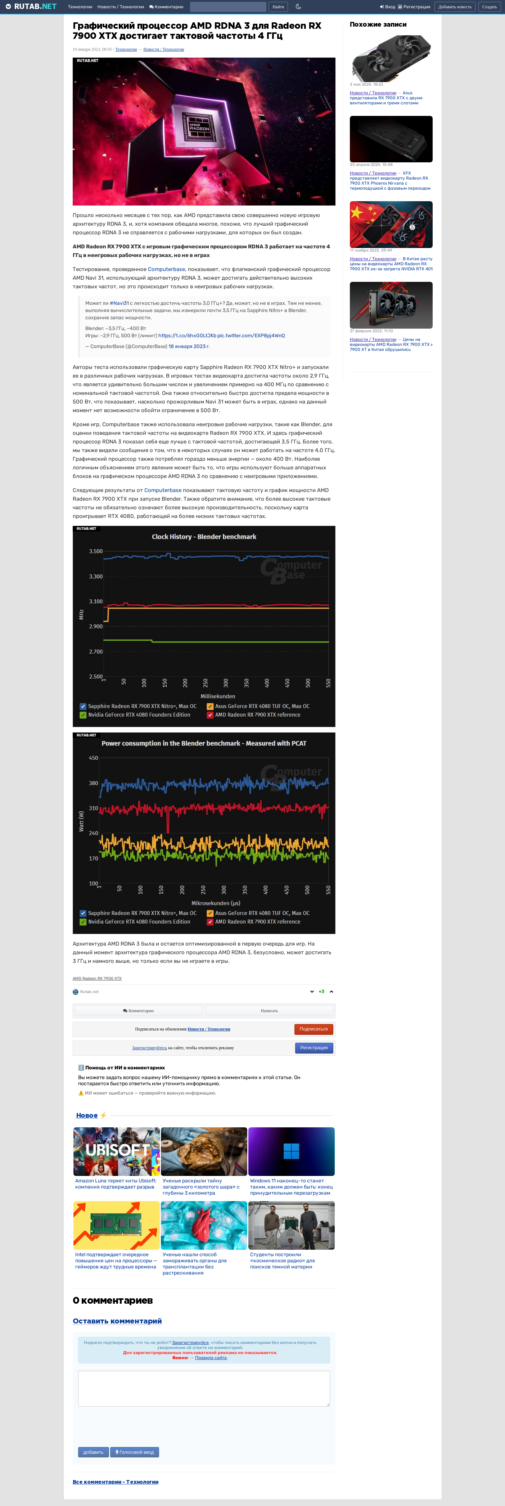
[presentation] (133, 1427)
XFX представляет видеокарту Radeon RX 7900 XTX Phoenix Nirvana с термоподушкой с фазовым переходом (390, 181)
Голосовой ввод (135, 1452)
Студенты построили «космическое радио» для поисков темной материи (282, 1261)
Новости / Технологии (121, 6)
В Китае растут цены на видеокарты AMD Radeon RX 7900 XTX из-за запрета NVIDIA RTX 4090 (393, 263)
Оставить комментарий (117, 1321)
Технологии (80, 6)
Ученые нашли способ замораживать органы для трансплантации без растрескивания (195, 1264)
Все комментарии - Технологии (115, 1482)
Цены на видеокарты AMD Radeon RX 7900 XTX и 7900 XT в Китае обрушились (391, 344)
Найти (278, 6)
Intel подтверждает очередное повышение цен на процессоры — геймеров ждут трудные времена (116, 1261)
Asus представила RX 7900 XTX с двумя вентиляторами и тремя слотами (386, 97)
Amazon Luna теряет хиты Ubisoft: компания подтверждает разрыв (116, 1184)
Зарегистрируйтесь (149, 1047)
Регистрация (314, 1047)
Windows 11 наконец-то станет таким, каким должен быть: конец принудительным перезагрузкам (291, 1187)
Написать (269, 1010)
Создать (489, 6)
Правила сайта (211, 1357)
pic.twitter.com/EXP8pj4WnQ (251, 336)
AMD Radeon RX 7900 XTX (97, 978)
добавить (94, 1452)
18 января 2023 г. (189, 346)
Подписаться (314, 1029)
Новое (87, 1116)
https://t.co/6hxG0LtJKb (187, 336)
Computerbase (166, 269)
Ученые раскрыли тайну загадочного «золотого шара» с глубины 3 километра (201, 1187)
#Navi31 (119, 303)
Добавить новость (455, 6)
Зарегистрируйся (190, 1342)
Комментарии (166, 6)
